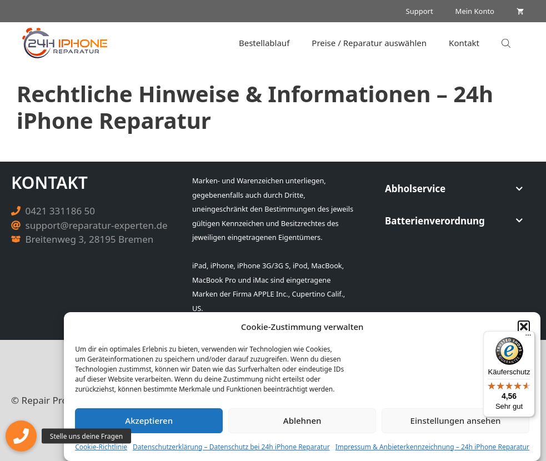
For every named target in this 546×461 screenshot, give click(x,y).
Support (419, 11)
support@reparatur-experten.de (97, 225)
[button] (523, 326)
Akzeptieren (149, 420)
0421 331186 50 (61, 210)
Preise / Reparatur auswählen (369, 42)
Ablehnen (302, 420)
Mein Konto (474, 11)
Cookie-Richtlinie (101, 447)
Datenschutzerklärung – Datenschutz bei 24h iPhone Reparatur (231, 447)
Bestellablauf (264, 42)
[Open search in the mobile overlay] (507, 43)
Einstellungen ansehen (455, 420)
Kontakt (464, 42)
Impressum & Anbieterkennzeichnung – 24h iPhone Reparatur (432, 447)
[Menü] (528, 337)
